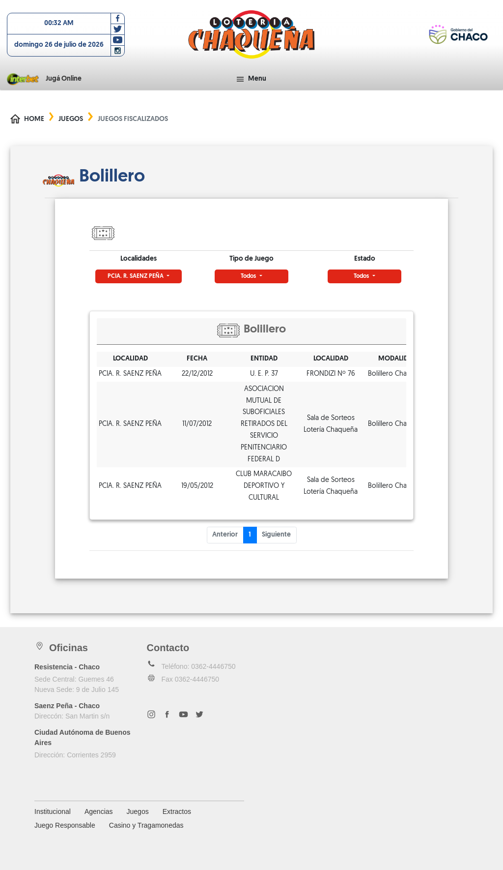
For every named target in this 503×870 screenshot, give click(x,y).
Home (34, 119)
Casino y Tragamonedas (146, 825)
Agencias (98, 811)
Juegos (70, 119)
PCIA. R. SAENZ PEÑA (136, 276)
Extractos (177, 811)
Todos (249, 276)
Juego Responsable (64, 825)
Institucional (52, 811)
